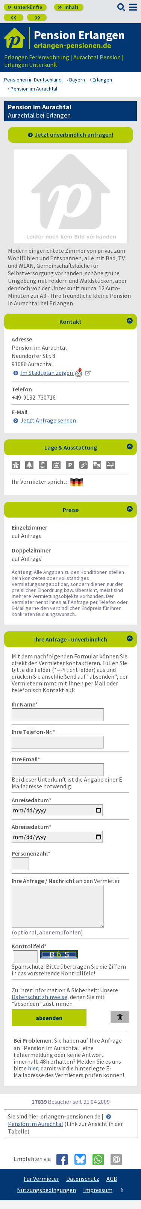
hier (33, 1077)
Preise (98, 509)
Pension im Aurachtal (35, 1133)
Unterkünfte (25, 7)
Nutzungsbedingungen (46, 1199)
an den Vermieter (66, 880)
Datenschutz (82, 1187)
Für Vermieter (41, 1187)
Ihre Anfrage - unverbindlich (83, 639)
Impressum (97, 1199)
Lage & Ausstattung (88, 447)
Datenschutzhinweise (39, 1006)
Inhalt (68, 7)
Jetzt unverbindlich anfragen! (74, 134)
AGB (111, 1187)
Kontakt (96, 321)
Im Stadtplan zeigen (51, 372)
